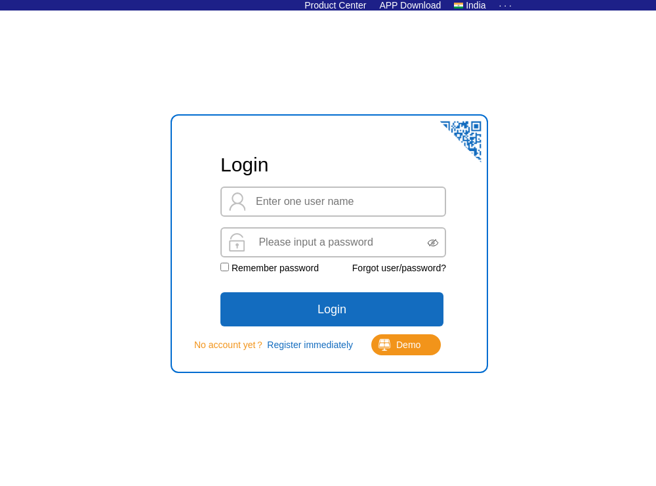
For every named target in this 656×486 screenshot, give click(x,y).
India (475, 5)
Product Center (335, 5)
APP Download (410, 5)
